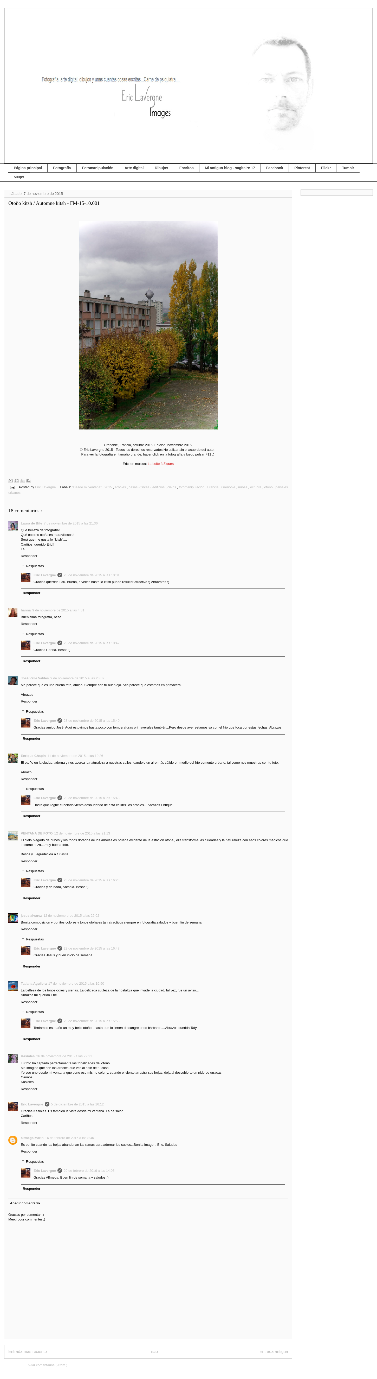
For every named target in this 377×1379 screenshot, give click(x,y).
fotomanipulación (192, 487)
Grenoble (228, 487)
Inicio (153, 1351)
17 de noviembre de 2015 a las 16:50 (76, 983)
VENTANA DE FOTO (37, 833)
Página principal (28, 168)
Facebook (274, 168)
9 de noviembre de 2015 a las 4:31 (58, 610)
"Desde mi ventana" (87, 487)
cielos (172, 487)
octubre (256, 487)
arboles (121, 487)
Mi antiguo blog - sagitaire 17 (230, 168)
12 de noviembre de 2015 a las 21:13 (82, 833)
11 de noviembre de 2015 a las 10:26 (75, 756)
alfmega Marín (32, 1138)
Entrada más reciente (27, 1351)
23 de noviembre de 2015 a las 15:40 (92, 721)
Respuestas (35, 566)
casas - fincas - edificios (147, 487)
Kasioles (28, 1056)
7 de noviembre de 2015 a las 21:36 (71, 523)
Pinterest (302, 168)
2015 (109, 487)
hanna (26, 610)
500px (19, 177)
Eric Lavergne (45, 575)
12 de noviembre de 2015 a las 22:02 (71, 916)
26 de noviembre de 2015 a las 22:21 (64, 1056)
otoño (269, 487)
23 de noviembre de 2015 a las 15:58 (92, 1021)
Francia (213, 487)
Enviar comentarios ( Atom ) (46, 1365)
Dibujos (161, 168)
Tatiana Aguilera (34, 983)
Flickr (326, 168)
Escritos (186, 168)
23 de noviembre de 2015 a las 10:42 (92, 643)
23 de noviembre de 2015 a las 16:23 (92, 880)
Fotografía (62, 168)
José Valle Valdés (35, 678)
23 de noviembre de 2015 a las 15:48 (92, 798)
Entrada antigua (273, 1351)
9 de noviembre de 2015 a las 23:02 (77, 678)
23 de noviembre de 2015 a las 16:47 (92, 948)
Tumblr (348, 168)
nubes (243, 487)
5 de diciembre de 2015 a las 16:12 (77, 1104)
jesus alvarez (31, 916)
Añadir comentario (25, 1203)
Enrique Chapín (33, 756)
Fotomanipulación (98, 168)
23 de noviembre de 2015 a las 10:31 (92, 575)
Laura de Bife (31, 523)
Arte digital (134, 168)
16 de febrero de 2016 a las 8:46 (69, 1138)
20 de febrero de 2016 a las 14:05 (89, 1171)
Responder (29, 556)
